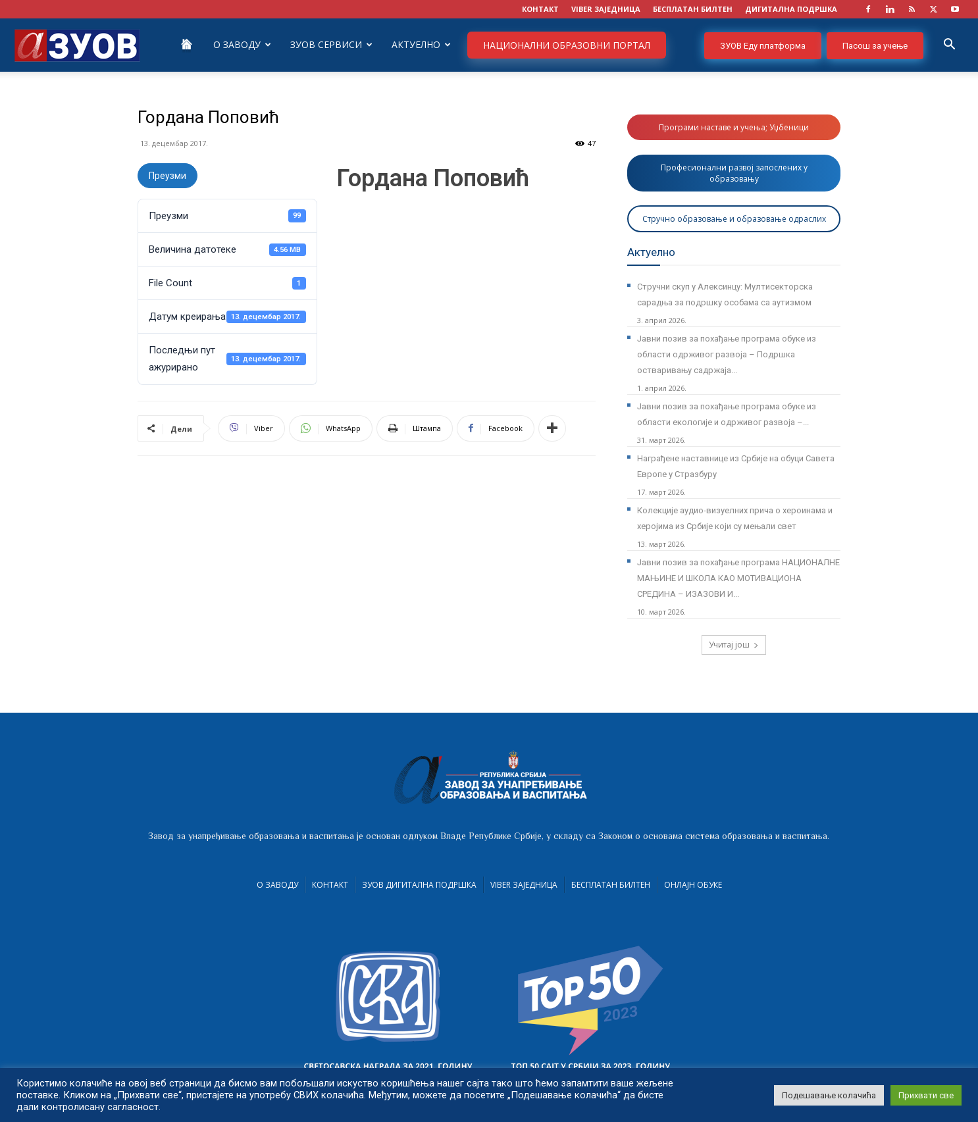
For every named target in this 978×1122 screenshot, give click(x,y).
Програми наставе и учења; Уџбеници (734, 127)
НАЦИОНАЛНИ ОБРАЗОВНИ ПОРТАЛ (566, 45)
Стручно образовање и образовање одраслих (734, 218)
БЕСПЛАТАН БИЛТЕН (693, 9)
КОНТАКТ (540, 9)
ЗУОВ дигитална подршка (419, 884)
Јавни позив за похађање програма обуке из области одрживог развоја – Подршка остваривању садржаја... (726, 354)
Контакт (330, 884)
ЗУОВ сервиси (331, 44)
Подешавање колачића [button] (829, 1095)
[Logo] (77, 44)
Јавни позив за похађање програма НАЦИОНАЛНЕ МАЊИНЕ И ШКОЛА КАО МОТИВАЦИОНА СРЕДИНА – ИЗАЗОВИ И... (738, 578)
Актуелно (421, 44)
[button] (949, 45)
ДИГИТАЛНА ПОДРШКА (791, 9)
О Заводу (242, 44)
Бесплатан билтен (610, 884)
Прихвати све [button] (926, 1095)
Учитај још (734, 644)
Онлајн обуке (693, 884)
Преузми (167, 175)
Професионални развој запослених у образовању (734, 173)
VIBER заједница (605, 9)
